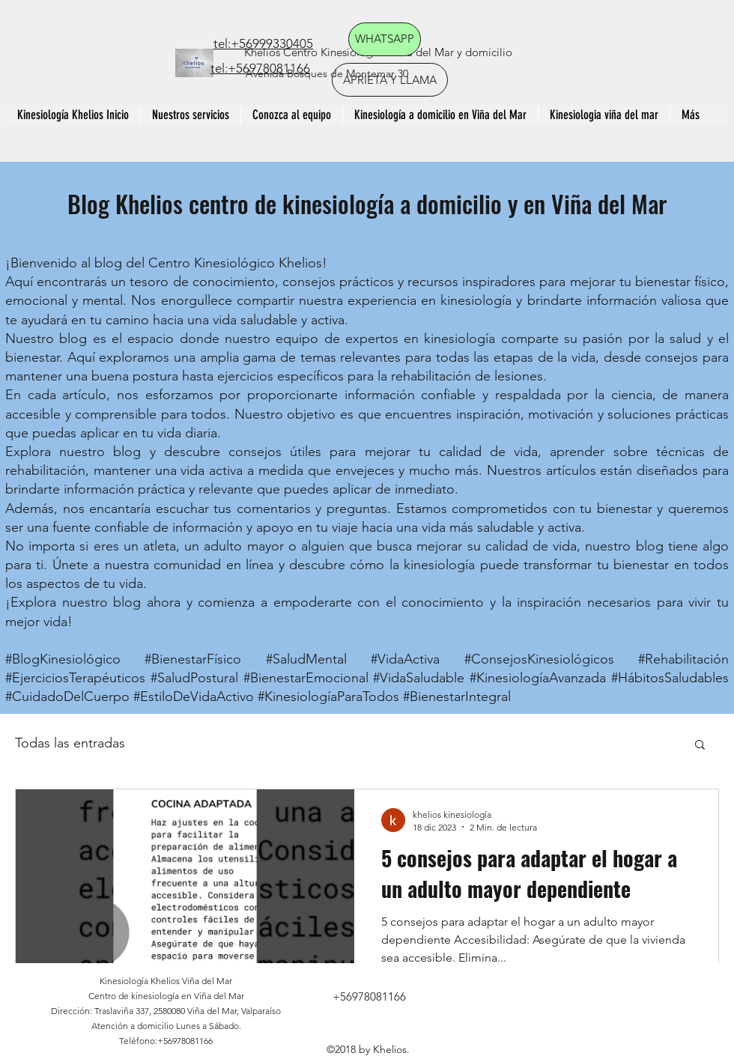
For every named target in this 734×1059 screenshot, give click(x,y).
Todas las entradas (70, 743)
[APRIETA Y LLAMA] (390, 80)
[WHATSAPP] (384, 39)
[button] (700, 745)
